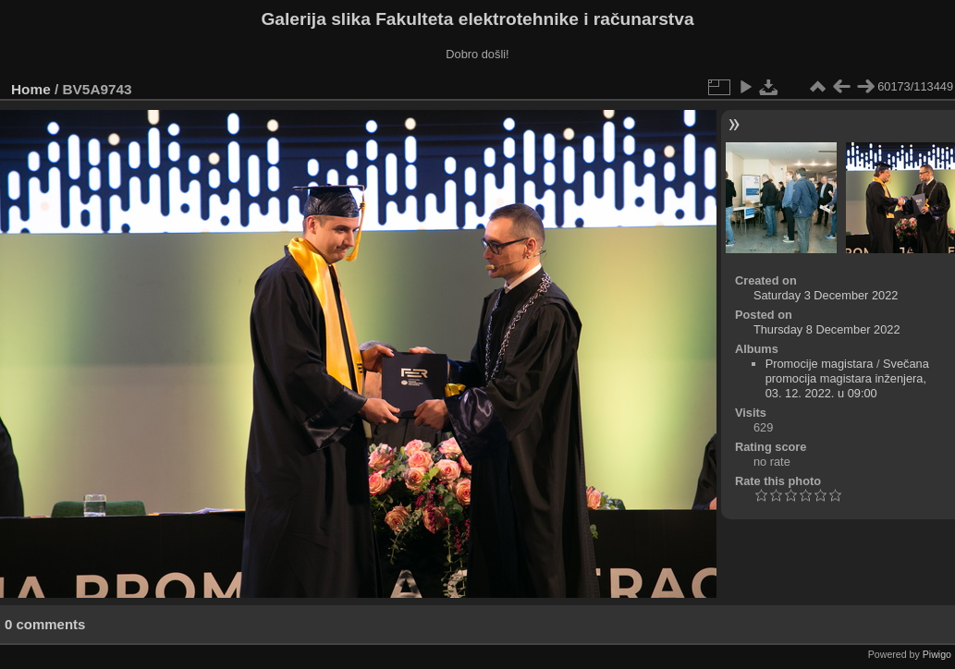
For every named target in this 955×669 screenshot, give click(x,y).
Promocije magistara (819, 364)
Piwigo (937, 654)
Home (31, 89)
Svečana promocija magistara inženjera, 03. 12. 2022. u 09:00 (847, 378)
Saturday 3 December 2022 (826, 295)
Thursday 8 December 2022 (826, 329)
